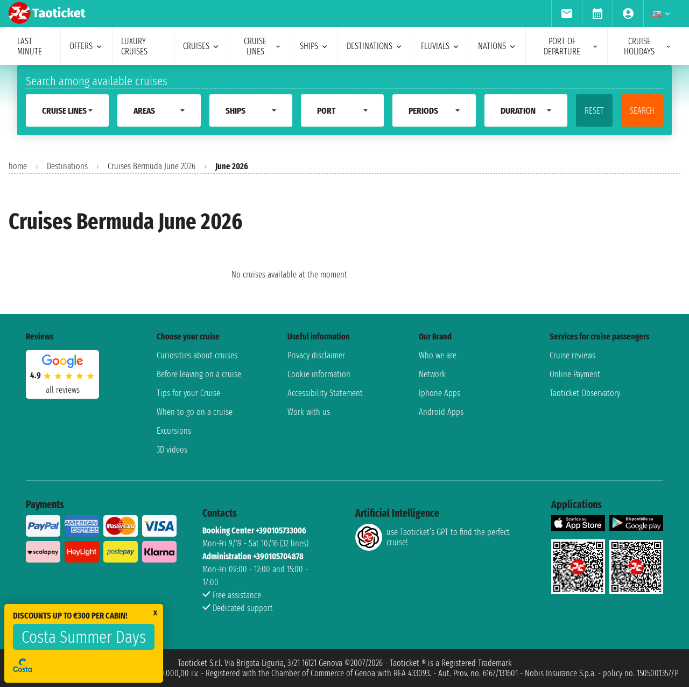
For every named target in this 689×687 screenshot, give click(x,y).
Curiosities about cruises (197, 355)
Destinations (67, 166)
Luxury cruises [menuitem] (134, 46)
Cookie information (318, 374)
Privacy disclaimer (316, 355)
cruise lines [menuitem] (263, 46)
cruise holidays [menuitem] (648, 46)
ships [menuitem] (314, 46)
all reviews (63, 390)
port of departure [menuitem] (571, 46)
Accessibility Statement (325, 393)
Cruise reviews (572, 355)
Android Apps (441, 412)
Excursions (174, 431)
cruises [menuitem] (201, 46)
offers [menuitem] (86, 46)
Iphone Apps (439, 393)
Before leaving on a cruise (199, 374)
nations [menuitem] (497, 46)
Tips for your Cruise (188, 393)
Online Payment (575, 374)
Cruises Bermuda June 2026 (151, 166)
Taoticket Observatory (585, 393)
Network (432, 374)
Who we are (437, 355)
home (18, 166)
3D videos (172, 450)
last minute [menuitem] (29, 46)
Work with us (308, 412)
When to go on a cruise (195, 412)
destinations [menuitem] (375, 46)
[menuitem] (566, 13)
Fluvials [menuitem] (440, 46)
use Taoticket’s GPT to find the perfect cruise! (432, 537)
